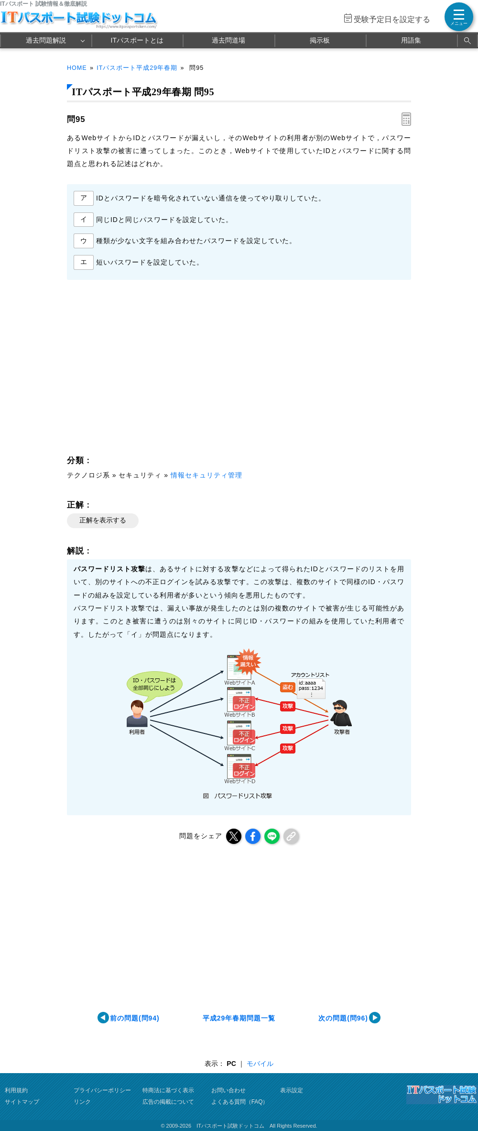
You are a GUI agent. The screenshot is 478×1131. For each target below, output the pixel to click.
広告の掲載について (168, 1101)
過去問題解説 (46, 40)
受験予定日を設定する (392, 19)
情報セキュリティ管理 (206, 475)
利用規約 (16, 1090)
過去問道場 (228, 40)
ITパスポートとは (137, 40)
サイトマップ (22, 1101)
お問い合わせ (228, 1090)
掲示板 (320, 40)
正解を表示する (102, 520)
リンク (82, 1101)
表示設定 (291, 1090)
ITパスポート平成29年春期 (137, 68)
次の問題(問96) (343, 1018)
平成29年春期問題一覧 (239, 1018)
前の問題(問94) (135, 1018)
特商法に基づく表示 (168, 1090)
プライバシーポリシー (102, 1090)
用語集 (411, 40)
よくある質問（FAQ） (240, 1101)
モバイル (260, 1063)
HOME (77, 68)
